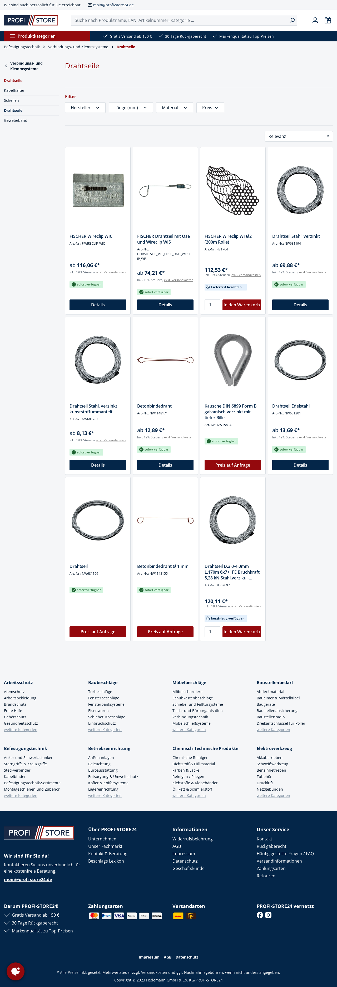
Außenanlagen (101, 757)
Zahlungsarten (271, 868)
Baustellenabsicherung (277, 710)
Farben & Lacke (185, 770)
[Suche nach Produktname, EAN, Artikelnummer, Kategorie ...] (179, 20)
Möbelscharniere (187, 691)
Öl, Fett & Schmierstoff (192, 789)
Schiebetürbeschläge (106, 716)
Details (98, 305)
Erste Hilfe (13, 710)
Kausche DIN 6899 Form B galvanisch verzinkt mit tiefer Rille (231, 411)
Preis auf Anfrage (232, 465)
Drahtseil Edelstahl (291, 406)
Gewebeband (15, 120)
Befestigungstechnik (25, 748)
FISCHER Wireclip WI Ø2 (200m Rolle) (228, 239)
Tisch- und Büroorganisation (197, 710)
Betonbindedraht (154, 406)
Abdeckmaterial (270, 691)
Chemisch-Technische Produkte (205, 748)
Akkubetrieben (270, 757)
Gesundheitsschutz (21, 723)
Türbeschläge (100, 691)
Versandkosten (154, 972)
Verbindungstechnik (190, 716)
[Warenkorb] (328, 20)
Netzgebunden (270, 789)
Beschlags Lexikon (106, 861)
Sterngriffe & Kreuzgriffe (25, 763)
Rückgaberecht (271, 846)
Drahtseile (13, 110)
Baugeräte (266, 704)
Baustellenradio (271, 716)
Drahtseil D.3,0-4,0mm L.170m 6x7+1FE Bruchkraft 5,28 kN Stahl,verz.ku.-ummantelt (232, 572)
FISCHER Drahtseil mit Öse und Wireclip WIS (163, 239)
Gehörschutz (15, 716)
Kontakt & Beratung (107, 854)
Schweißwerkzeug (272, 763)
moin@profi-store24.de (113, 4)
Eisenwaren (98, 710)
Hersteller (85, 107)
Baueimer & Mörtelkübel (278, 697)
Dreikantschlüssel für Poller (281, 723)
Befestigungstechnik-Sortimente (32, 782)
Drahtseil (79, 566)
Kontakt (264, 839)
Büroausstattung (103, 770)
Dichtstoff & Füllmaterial (193, 763)
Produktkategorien (33, 36)
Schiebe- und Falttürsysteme (197, 704)
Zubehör (264, 776)
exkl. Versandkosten (111, 272)
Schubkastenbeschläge (192, 697)
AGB (176, 846)
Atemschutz (14, 691)
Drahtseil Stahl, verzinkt (296, 236)
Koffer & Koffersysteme (108, 782)
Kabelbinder (15, 776)
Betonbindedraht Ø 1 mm (163, 566)
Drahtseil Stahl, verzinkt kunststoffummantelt (93, 409)
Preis (210, 107)
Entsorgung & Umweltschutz (113, 776)
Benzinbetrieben (271, 770)
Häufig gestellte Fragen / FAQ (285, 854)
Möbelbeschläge (189, 682)
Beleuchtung (99, 763)
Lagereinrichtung (103, 789)
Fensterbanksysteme (106, 704)
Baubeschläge (102, 682)
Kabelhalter (14, 90)
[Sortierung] (299, 136)
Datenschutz (185, 861)
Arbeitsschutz (18, 682)
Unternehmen (102, 839)
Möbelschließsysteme (191, 723)
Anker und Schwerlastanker (28, 757)
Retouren (266, 876)
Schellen (11, 100)
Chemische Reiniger (190, 757)
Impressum (183, 854)
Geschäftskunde (188, 868)
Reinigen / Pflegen (188, 776)
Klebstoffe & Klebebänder (195, 782)
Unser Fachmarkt (105, 846)
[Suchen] (292, 20)
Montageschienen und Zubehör (32, 789)
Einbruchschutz (102, 723)
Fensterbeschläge (103, 697)
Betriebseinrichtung (109, 748)
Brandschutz (15, 704)
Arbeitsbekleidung (20, 697)
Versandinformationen (279, 861)
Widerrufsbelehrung (192, 839)
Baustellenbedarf (275, 682)
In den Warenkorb (242, 305)
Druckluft (265, 782)
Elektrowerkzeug (274, 748)
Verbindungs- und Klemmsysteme (23, 66)
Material (174, 107)
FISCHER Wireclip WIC (91, 236)
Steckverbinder (17, 770)
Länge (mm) (131, 107)
